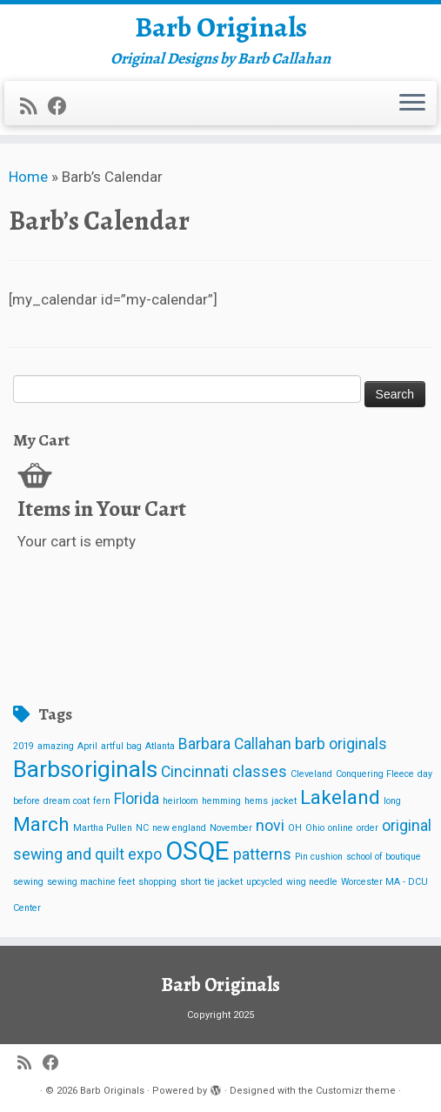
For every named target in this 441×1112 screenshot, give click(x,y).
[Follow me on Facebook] (63, 106)
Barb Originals (221, 27)
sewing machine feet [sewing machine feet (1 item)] (91, 882)
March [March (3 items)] (41, 824)
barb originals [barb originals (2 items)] (341, 744)
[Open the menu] (412, 103)
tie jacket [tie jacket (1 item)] (223, 882)
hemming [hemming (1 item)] (221, 801)
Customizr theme (356, 1090)
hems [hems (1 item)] (256, 801)
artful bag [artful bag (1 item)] (121, 746)
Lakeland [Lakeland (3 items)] (340, 797)
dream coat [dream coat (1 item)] (66, 801)
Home (28, 176)
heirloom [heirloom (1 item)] (180, 801)
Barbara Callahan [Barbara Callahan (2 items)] (234, 744)
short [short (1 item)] (190, 882)
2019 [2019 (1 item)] (23, 746)
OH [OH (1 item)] (295, 828)
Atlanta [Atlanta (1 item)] (160, 746)
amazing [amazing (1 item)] (55, 746)
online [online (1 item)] (340, 828)
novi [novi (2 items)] (270, 825)
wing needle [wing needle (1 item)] (311, 882)
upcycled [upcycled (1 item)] (264, 882)
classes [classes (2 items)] (259, 771)
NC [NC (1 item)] (142, 828)
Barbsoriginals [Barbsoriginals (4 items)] (85, 769)
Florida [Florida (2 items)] (136, 798)
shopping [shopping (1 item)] (157, 882)
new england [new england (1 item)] (179, 828)
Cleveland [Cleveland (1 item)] (311, 774)
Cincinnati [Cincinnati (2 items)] (195, 771)
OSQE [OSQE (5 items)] (197, 851)
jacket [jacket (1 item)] (284, 801)
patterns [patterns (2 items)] (262, 854)
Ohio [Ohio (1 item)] (314, 828)
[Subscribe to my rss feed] (34, 106)
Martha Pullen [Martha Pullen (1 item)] (102, 828)
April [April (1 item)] (87, 746)
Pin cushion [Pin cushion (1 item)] (319, 856)
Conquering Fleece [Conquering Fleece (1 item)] (375, 774)
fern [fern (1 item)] (101, 801)
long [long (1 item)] (392, 801)
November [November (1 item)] (231, 828)
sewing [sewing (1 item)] (28, 882)
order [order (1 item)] (367, 828)
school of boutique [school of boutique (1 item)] (383, 856)
